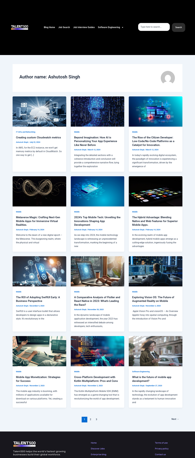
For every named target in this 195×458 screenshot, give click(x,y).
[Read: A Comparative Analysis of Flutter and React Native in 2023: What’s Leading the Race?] (97, 270)
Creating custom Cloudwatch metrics (39, 137)
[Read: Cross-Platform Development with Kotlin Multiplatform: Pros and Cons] (97, 350)
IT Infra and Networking (26, 132)
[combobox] (153, 27)
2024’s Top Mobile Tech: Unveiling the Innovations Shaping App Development (95, 220)
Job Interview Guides (83, 27)
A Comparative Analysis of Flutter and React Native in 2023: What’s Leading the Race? (95, 300)
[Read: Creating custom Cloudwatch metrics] (39, 111)
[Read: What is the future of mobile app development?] (155, 350)
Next (175, 418)
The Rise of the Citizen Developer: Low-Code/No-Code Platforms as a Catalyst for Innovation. (154, 141)
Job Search (64, 27)
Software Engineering (110, 27)
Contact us (161, 453)
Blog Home (49, 27)
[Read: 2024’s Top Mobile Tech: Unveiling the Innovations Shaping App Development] (97, 191)
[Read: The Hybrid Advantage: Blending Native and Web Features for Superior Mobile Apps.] (155, 191)
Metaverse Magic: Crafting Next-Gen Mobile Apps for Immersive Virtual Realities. (39, 220)
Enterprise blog (99, 453)
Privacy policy (162, 447)
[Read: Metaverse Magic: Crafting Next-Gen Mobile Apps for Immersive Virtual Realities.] (39, 191)
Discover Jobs (98, 447)
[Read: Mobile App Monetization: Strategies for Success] (39, 350)
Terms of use (162, 442)
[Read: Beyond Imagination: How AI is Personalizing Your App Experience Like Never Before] (97, 111)
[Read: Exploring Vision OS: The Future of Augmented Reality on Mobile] (155, 270)
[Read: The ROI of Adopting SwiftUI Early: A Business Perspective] (39, 270)
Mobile (77, 132)
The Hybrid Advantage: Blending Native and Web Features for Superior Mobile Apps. (152, 220)
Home (94, 442)
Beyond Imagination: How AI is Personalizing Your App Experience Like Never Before (96, 141)
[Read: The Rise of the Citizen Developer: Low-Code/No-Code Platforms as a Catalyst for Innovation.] (155, 111)
